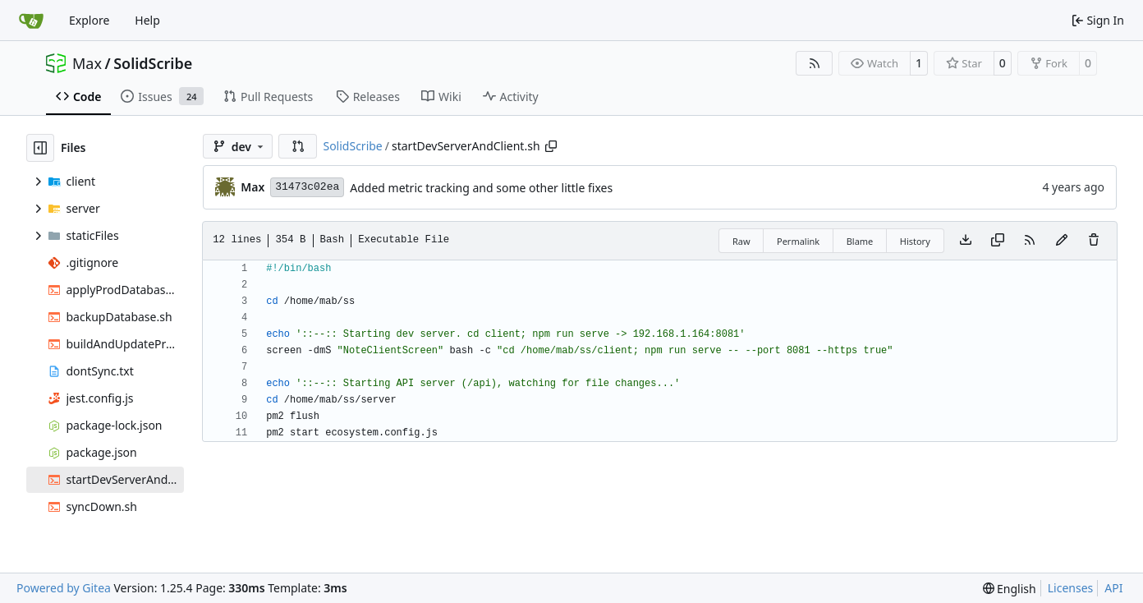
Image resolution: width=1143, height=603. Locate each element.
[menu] (1009, 588)
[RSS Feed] (814, 63)
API (1113, 588)
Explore (89, 20)
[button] (298, 146)
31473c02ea (307, 187)
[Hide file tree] (40, 148)
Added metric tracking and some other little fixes (481, 188)
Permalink (798, 241)
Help (147, 20)
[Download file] (965, 241)
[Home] (31, 20)
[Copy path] (551, 146)
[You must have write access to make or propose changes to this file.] (1094, 241)
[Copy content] (998, 241)
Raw (741, 241)
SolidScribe (152, 63)
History (915, 241)
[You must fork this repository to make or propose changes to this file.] (1062, 241)
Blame (860, 241)
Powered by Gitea (63, 588)
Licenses (1071, 588)
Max (87, 63)
